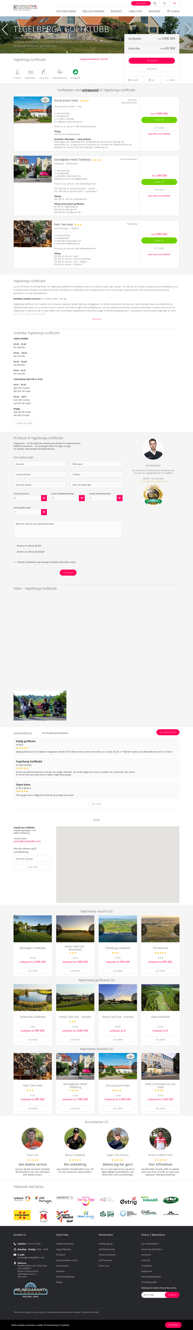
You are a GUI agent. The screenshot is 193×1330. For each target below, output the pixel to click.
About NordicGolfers (151, 1260)
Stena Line (104, 1277)
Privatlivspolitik (149, 1293)
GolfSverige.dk (106, 1255)
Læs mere (96, 330)
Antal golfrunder (22, 518)
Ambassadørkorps (65, 1287)
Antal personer (21, 504)
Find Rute (33, 878)
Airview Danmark (107, 1266)
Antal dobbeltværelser (62, 504)
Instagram (146, 1277)
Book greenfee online (67, 1271)
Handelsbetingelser (151, 1287)
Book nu (159, 131)
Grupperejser (62, 1277)
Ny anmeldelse (168, 743)
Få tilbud (141, 3)
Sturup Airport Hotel (66, 111)
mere (170, 91)
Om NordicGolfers (150, 1255)
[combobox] (30, 509)
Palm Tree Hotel (63, 235)
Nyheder (154, 11)
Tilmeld (172, 1306)
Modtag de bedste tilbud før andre (158, 1299)
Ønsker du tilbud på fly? (28, 557)
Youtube (145, 1271)
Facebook (146, 1266)
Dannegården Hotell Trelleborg (72, 170)
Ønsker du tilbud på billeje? (30, 563)
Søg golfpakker (93, 11)
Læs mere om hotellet (159, 144)
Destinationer (66, 11)
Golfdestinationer (65, 1255)
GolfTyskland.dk (107, 1260)
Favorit (133, 91)
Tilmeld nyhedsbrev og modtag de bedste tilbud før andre (46, 573)
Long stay (135, 11)
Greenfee (152, 80)
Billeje (59, 1293)
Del (152, 91)
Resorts (116, 11)
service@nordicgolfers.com (153, 492)
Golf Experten (105, 1271)
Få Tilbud (152, 71)
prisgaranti (146, 1282)
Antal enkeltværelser (100, 504)
